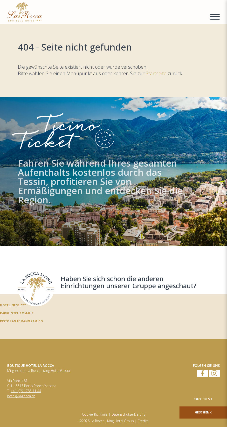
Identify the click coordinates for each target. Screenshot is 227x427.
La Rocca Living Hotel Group (48, 370)
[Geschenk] (203, 412)
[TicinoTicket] (113, 171)
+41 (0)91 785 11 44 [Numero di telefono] (26, 391)
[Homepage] (105, 12)
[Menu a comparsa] (215, 17)
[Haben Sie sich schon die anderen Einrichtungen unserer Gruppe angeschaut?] (36, 288)
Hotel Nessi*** (13, 305)
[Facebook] (202, 374)
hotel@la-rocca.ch (21, 396)
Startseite (157, 73)
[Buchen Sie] (203, 399)
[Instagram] (214, 374)
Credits (143, 421)
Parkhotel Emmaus (17, 313)
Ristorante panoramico (21, 321)
